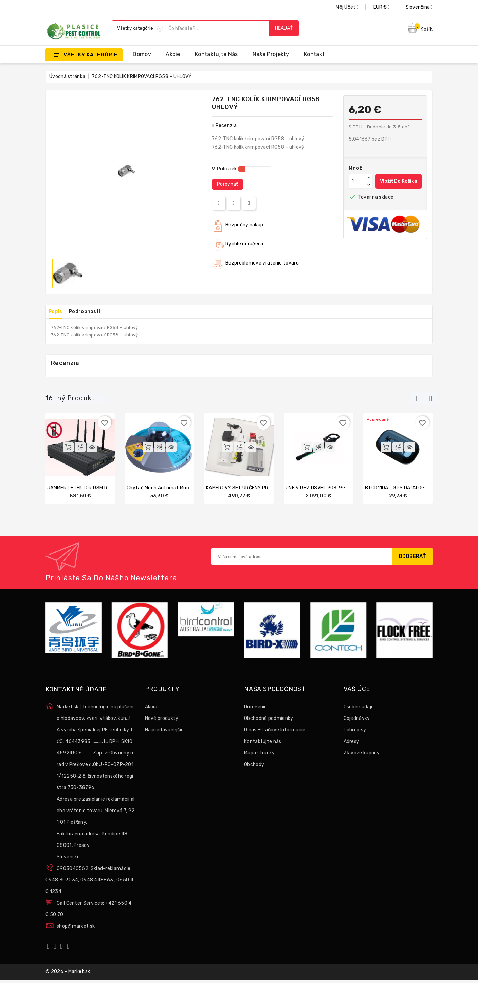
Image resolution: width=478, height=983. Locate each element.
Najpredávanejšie (164, 730)
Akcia (151, 707)
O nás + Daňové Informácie (275, 730)
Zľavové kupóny (362, 753)
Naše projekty (271, 54)
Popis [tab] (58, 311)
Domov (142, 54)
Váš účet (359, 690)
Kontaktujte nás (216, 54)
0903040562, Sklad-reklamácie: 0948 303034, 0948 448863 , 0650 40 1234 (89, 880)
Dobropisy (355, 730)
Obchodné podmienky (268, 719)
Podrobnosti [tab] (91, 311)
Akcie (173, 54)
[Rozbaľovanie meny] (373, 7)
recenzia (224, 125)
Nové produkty (162, 719)
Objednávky (357, 719)
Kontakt (314, 54)
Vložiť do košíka (398, 181)
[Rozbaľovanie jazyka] (412, 7)
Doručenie (255, 707)
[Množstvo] (357, 181)
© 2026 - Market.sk (67, 974)
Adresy (352, 742)
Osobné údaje (359, 707)
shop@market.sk (76, 927)
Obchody (254, 765)
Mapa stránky (259, 753)
